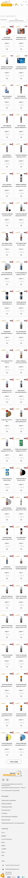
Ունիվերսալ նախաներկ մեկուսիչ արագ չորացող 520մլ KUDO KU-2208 (7, 67)
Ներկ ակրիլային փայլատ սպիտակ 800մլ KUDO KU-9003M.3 (21, 126)
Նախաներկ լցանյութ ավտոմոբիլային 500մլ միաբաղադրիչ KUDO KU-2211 (21, 67)
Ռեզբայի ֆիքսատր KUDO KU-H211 (7, 479)
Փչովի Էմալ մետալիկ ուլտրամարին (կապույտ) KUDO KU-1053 (7, 656)
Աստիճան (4, 813)
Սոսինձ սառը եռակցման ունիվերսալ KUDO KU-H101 (21, 450)
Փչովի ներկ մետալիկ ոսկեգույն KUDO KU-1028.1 (21, 685)
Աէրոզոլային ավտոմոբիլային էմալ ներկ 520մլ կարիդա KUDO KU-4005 (7, 38)
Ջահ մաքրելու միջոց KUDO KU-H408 (21, 244)
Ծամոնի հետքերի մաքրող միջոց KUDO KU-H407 (7, 538)
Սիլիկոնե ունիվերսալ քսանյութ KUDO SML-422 (21, 185)
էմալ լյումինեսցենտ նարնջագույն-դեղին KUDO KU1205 (21, 332)
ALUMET (3, 849)
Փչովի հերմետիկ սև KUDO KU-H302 (21, 479)
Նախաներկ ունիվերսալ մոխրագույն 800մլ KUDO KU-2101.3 (21, 156)
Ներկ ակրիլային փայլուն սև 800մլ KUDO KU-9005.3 (21, 97)
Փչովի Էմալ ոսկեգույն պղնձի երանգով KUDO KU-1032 (21, 420)
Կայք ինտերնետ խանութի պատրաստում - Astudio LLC (13, 787)
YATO (3, 832)
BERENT (3, 836)
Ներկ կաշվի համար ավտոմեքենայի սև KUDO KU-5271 (21, 303)
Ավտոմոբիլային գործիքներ (9, 816)
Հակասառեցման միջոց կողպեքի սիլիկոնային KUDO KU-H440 (21, 567)
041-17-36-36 (8, 874)
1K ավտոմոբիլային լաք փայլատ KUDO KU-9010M (21, 273)
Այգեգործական (5, 820)
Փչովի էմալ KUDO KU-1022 (6, 420)
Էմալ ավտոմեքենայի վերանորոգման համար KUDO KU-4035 (7, 273)
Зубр (2, 855)
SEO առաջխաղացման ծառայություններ (10, 790)
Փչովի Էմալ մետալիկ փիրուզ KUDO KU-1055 (7, 626)
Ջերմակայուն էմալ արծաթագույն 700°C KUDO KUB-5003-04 (21, 38)
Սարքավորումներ (6, 807)
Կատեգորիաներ (7, 5)
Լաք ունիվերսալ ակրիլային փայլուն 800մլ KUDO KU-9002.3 (7, 156)
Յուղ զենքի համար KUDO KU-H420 (21, 538)
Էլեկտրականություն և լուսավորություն (12, 823)
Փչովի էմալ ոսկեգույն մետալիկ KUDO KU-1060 (7, 597)
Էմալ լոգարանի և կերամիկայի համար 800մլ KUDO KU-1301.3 (7, 185)
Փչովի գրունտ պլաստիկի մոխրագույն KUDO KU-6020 (21, 391)
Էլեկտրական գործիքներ (8, 800)
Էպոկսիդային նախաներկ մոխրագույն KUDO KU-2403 (7, 332)
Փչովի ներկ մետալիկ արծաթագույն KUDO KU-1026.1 (21, 715)
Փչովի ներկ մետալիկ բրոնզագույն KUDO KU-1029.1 (7, 685)
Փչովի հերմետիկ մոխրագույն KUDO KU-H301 (7, 509)
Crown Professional (6, 839)
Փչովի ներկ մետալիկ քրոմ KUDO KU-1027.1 (7, 714)
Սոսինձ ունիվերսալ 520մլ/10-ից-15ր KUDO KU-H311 (21, 362)
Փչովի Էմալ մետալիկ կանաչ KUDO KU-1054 (21, 626)
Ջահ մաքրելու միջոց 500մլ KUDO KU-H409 (7, 244)
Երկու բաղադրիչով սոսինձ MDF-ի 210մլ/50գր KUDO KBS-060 (7, 97)
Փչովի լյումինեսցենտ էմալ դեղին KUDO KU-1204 (6, 744)
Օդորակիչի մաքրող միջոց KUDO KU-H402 (21, 508)
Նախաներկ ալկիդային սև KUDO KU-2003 (7, 214)
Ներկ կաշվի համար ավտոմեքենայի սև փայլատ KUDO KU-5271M (7, 303)
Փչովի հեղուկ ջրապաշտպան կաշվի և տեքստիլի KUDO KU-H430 (7, 567)
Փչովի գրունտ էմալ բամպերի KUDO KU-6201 (7, 391)
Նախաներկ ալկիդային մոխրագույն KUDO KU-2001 (21, 215)
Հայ (21, 5)
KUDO (3, 842)
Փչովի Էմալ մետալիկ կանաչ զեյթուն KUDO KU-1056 (21, 597)
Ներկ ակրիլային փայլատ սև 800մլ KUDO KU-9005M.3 (7, 126)
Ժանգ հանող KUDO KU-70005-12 (7, 361)
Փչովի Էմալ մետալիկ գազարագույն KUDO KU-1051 (21, 656)
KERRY (3, 845)
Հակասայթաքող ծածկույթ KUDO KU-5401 (7, 450)
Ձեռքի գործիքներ (6, 803)
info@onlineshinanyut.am (12, 869)
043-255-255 (8, 872)
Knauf (3, 852)
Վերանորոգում (5, 810)
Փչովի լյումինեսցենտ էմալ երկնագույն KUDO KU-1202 (21, 744)
